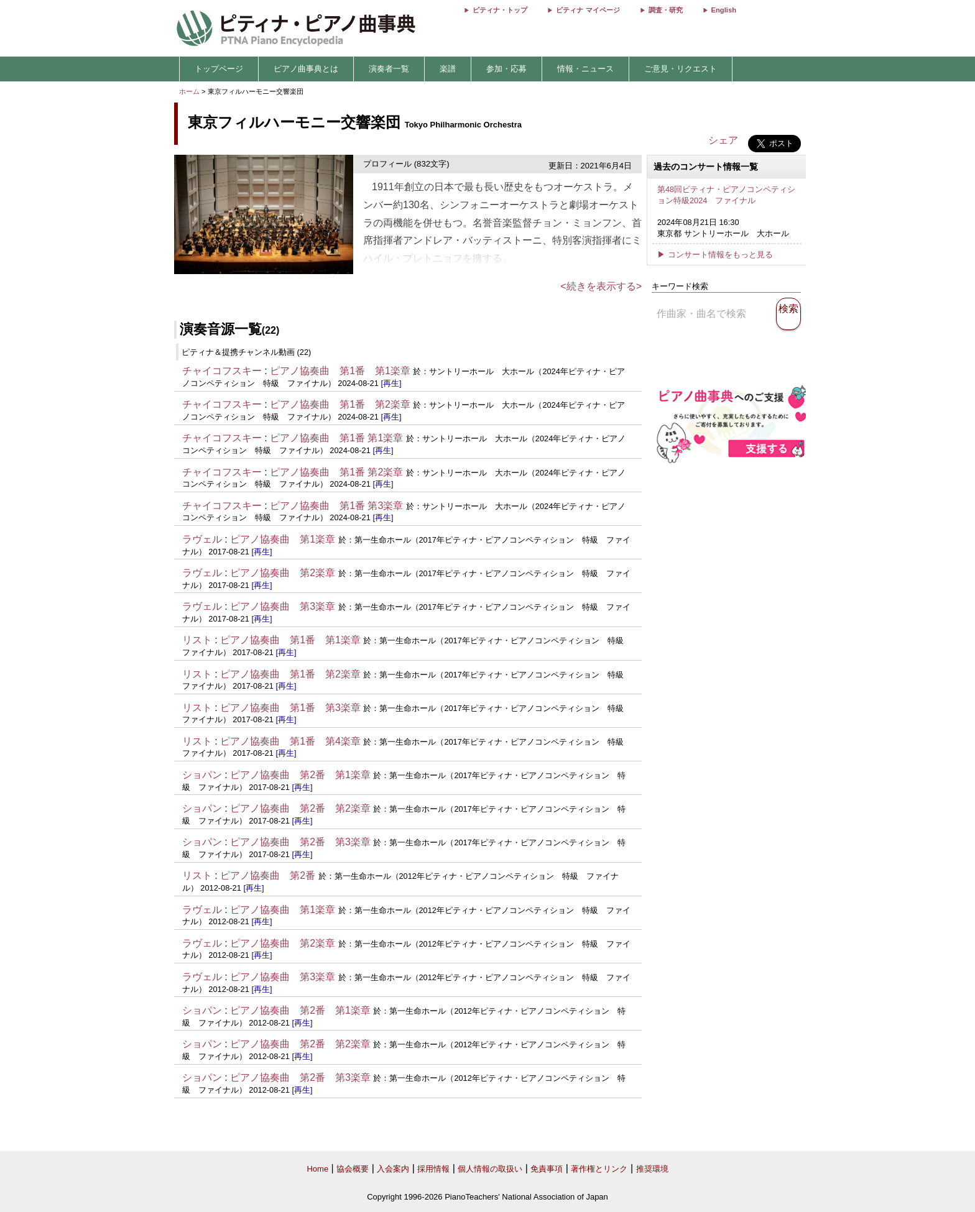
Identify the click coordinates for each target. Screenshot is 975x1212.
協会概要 (352, 1168)
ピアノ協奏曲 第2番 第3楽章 (300, 842)
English (723, 10)
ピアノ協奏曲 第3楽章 (282, 606)
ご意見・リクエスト (680, 68)
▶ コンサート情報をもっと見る (715, 254)
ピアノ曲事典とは (306, 68)
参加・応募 (506, 68)
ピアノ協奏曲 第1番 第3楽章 (336, 505)
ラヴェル (202, 539)
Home (317, 1168)
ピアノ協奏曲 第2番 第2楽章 (300, 808)
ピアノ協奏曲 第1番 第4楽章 (290, 741)
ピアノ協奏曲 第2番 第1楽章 (300, 774)
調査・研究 (666, 10)
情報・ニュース (585, 68)
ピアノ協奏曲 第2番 (267, 875)
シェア (723, 140)
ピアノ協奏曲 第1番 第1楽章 (340, 370)
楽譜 (448, 68)
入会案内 (393, 1168)
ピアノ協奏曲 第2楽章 (282, 572)
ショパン (202, 774)
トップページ (219, 68)
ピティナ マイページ (587, 10)
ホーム (189, 91)
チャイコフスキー (222, 370)
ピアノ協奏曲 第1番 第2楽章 (340, 404)
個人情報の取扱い (490, 1168)
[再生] (391, 383)
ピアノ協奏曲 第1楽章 (282, 539)
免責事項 (546, 1168)
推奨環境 (652, 1168)
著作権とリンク (599, 1168)
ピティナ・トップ (500, 10)
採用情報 (433, 1168)
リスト (197, 640)
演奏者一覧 (389, 68)
